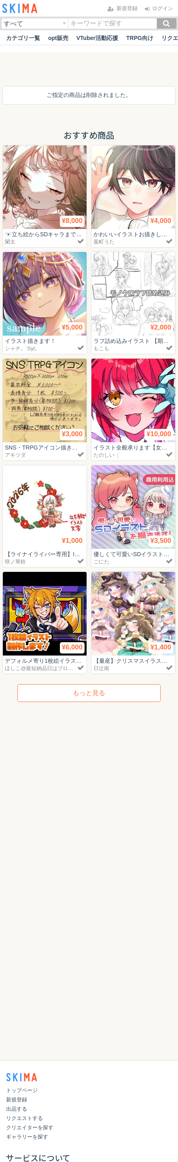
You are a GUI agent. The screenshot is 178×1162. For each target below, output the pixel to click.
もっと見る (89, 692)
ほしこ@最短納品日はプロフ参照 (44, 668)
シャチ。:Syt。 (22, 348)
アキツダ (15, 455)
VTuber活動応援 (97, 38)
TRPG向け (139, 38)
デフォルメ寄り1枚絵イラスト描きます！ (57, 661)
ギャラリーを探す (27, 1137)
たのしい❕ (107, 455)
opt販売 (58, 38)
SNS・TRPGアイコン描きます (44, 447)
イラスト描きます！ (30, 341)
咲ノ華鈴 (15, 562)
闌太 (10, 242)
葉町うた (103, 242)
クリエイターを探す (29, 1127)
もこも (101, 348)
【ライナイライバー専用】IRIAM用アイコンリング (69, 554)
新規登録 (16, 1100)
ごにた (101, 562)
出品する (16, 1109)
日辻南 (101, 668)
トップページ (22, 1090)
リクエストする (24, 1118)
